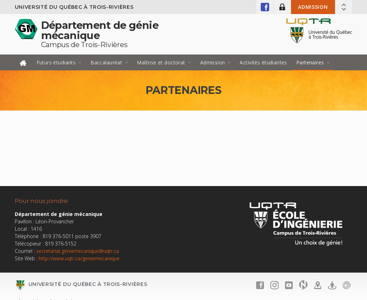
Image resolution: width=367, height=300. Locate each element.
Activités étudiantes (263, 62)
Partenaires (310, 62)
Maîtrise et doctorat (161, 62)
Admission (313, 7)
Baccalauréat (106, 62)
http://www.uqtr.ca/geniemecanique (79, 258)
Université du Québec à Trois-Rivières (74, 7)
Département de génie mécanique (99, 30)
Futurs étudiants (56, 62)
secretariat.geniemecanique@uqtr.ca (77, 251)
